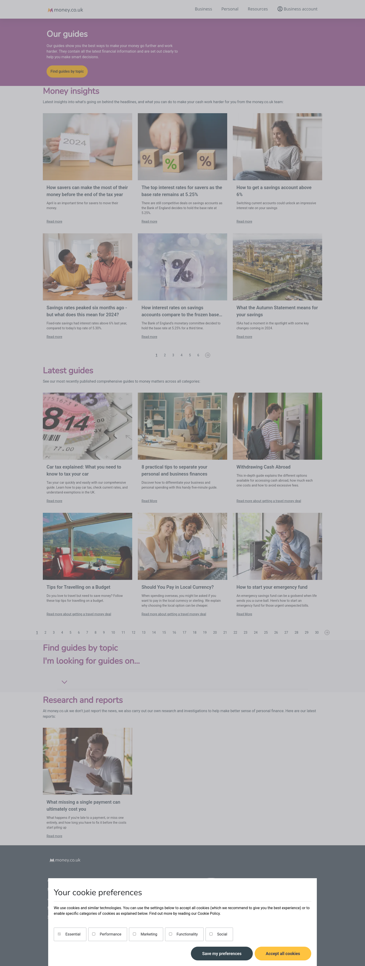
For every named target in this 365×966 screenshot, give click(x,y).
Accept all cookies (283, 953)
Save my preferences (221, 953)
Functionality (183, 934)
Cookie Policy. (209, 913)
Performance (107, 934)
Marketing (145, 934)
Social (218, 934)
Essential (69, 934)
